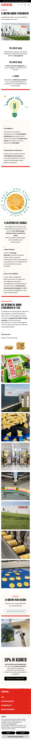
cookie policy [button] (13, 724)
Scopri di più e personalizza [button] (15, 736)
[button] (29, 716)
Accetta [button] (23, 732)
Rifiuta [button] (8, 732)
